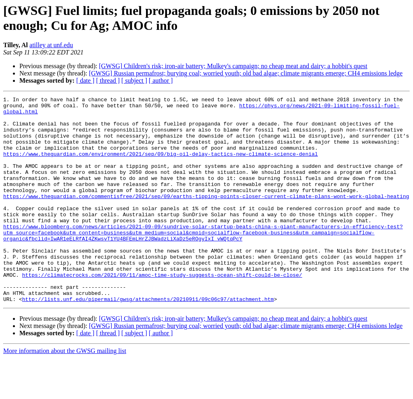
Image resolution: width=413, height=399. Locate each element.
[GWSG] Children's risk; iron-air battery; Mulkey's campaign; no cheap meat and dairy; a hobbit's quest (233, 66)
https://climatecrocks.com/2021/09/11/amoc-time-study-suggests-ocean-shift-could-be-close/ (162, 311)
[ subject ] (134, 80)
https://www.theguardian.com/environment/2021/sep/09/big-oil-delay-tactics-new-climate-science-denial (160, 165)
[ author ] (161, 80)
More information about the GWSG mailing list (64, 392)
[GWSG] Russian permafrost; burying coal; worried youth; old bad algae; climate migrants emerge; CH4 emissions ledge (246, 73)
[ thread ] (108, 80)
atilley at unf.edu (51, 45)
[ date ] (85, 80)
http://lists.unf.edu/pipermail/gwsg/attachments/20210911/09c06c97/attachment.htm (148, 340)
